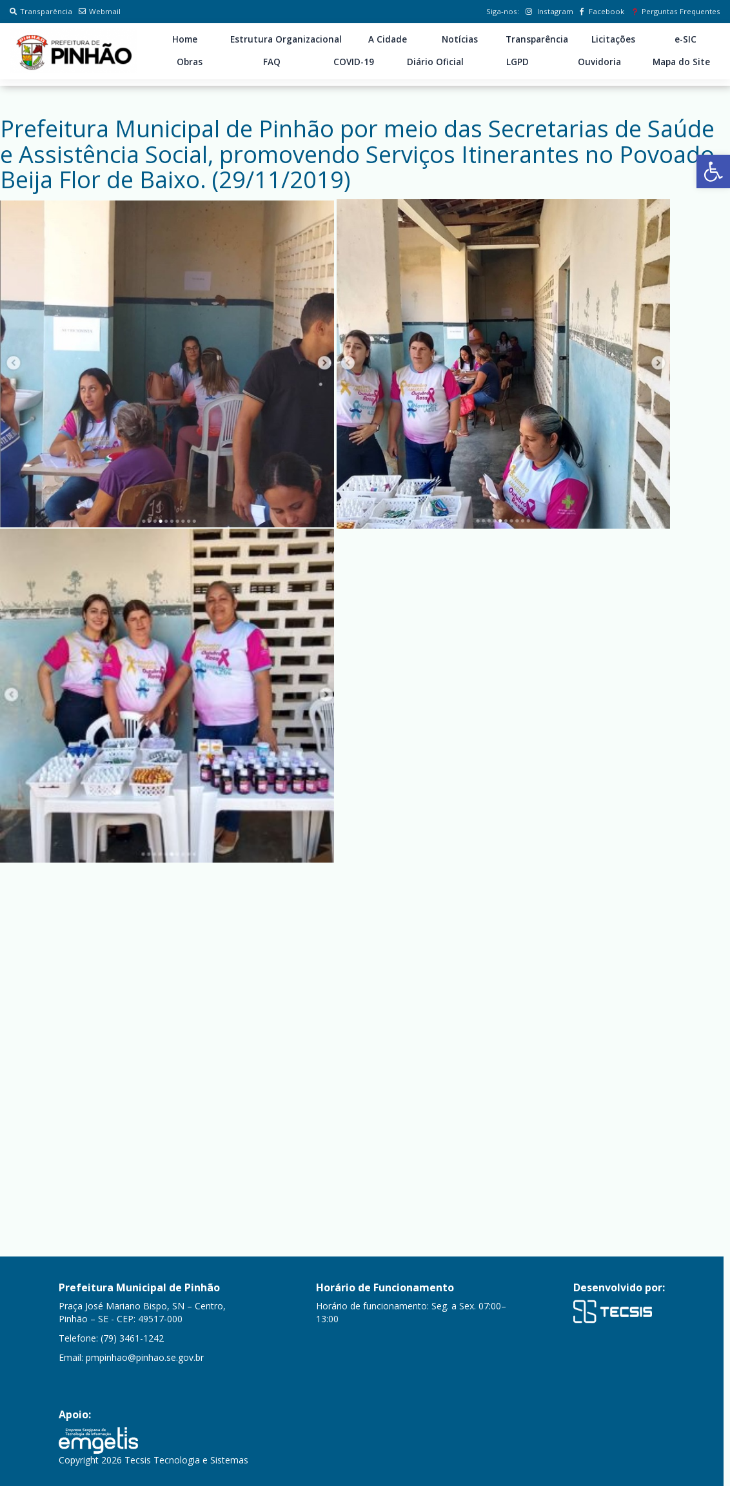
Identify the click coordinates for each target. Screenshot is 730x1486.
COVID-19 (353, 62)
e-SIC (685, 39)
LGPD (517, 62)
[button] (713, 171)
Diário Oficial (435, 62)
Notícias (460, 39)
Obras (189, 62)
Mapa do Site (681, 62)
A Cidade (387, 39)
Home (184, 39)
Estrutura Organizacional (286, 39)
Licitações (613, 39)
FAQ (272, 62)
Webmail (100, 11)
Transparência (41, 11)
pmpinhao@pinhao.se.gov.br (145, 1357)
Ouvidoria (599, 62)
